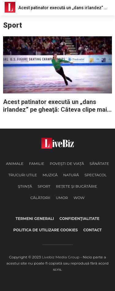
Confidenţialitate (79, 218)
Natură (71, 175)
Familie (36, 163)
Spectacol (95, 175)
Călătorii (40, 197)
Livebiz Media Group (60, 257)
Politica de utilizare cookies (45, 230)
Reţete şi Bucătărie (76, 186)
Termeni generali (35, 218)
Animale (14, 163)
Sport (44, 186)
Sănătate (99, 163)
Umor (62, 197)
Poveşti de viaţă (67, 163)
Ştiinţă (25, 186)
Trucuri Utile (22, 175)
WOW (79, 197)
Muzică (50, 175)
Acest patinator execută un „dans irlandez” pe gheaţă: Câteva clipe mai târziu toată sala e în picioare (55, 106)
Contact (92, 230)
